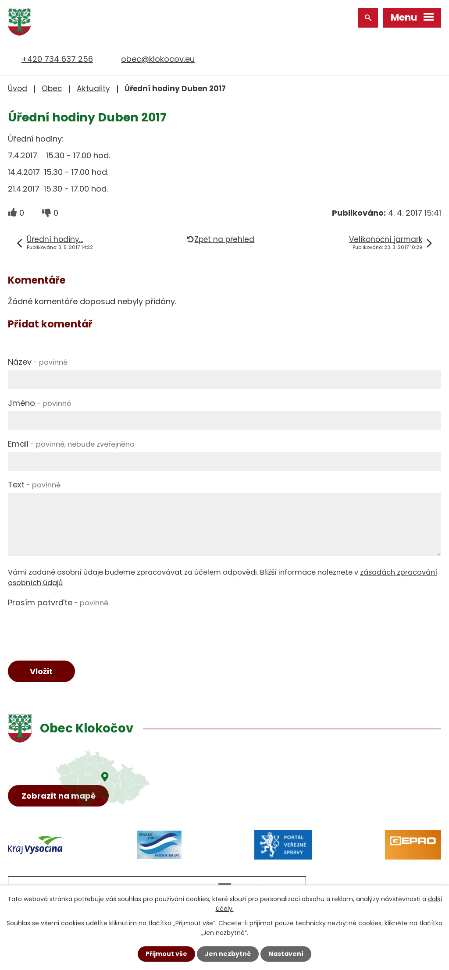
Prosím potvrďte (58, 602)
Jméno (39, 403)
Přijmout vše (166, 953)
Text (34, 484)
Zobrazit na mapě (58, 795)
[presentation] (74, 628)
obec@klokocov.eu (158, 58)
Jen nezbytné (228, 953)
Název (38, 361)
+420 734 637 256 (57, 58)
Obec (52, 88)
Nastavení (285, 953)
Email (71, 443)
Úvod (17, 88)
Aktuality (93, 88)
